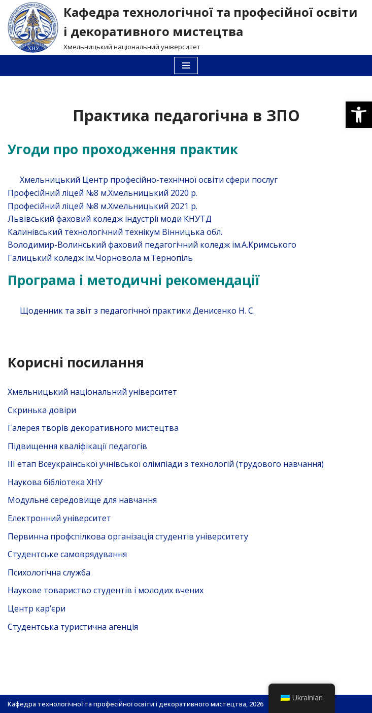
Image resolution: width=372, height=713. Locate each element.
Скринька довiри (42, 410)
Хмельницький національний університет (92, 391)
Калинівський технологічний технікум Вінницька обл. (115, 231)
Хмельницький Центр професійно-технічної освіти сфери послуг (149, 179)
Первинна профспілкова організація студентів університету (128, 536)
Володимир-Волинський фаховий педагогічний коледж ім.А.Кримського (152, 244)
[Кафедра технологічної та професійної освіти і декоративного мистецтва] (186, 27)
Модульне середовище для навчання (82, 499)
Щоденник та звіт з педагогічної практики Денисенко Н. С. (137, 310)
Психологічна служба (49, 572)
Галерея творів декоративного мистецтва (93, 427)
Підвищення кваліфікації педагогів (77, 446)
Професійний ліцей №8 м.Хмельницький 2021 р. (102, 206)
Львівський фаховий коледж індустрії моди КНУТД (110, 218)
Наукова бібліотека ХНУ (55, 482)
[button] (359, 114)
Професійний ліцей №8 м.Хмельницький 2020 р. (102, 192)
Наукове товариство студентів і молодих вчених (106, 590)
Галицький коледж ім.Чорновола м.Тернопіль (100, 257)
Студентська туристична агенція (73, 626)
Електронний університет (59, 518)
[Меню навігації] (186, 65)
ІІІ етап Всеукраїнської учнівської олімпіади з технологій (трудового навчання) (166, 463)
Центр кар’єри (36, 608)
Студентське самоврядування (67, 554)
